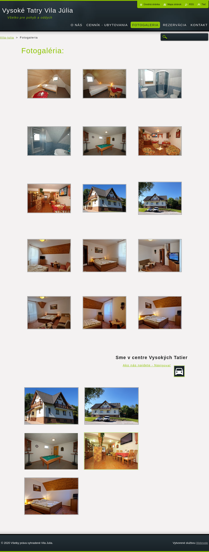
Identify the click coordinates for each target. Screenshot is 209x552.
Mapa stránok (174, 4)
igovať (166, 365)
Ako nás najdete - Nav (142, 365)
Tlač (204, 4)
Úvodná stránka (152, 4)
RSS (191, 4)
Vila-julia (7, 37)
